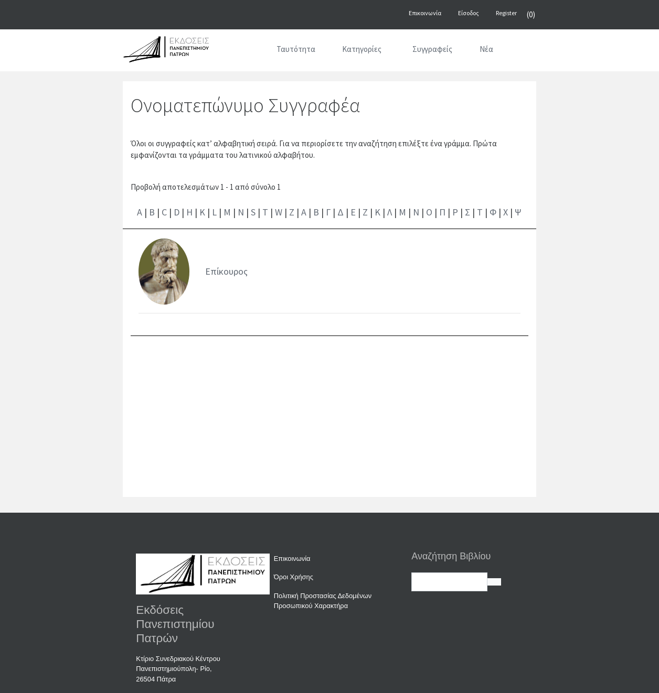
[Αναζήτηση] (519, 51)
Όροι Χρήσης (293, 577)
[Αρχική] (249, 51)
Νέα (486, 49)
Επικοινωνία (292, 558)
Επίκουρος (226, 271)
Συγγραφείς (432, 49)
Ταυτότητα (296, 49)
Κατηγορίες (361, 49)
